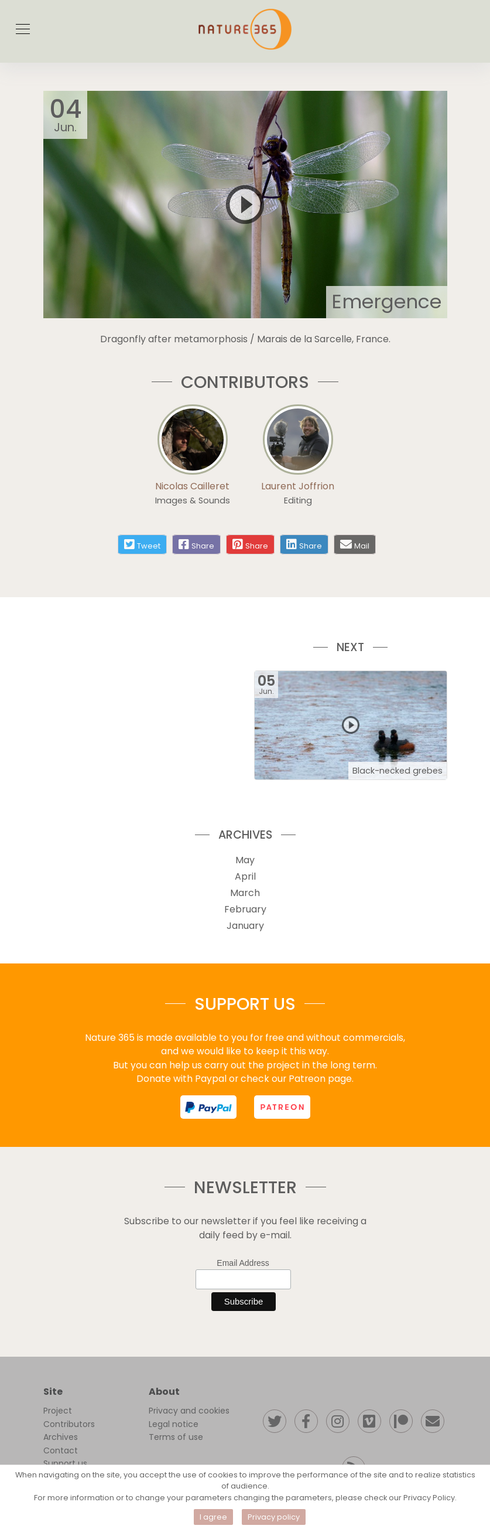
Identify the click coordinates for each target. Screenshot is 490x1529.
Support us (65, 1463)
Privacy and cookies (189, 1410)
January (245, 925)
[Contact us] (432, 1421)
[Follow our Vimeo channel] (369, 1421)
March (245, 893)
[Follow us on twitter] (274, 1421)
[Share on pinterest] (250, 544)
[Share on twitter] (142, 544)
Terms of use (176, 1437)
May (245, 860)
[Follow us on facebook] (306, 1421)
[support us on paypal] (208, 1107)
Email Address (243, 1263)
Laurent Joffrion (297, 486)
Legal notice (173, 1424)
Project (57, 1410)
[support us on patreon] (282, 1107)
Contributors (69, 1424)
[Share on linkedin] (304, 544)
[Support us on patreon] (401, 1421)
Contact (60, 1450)
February (245, 909)
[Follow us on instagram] (337, 1421)
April (245, 876)
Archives (60, 1437)
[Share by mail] (346, 544)
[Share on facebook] (196, 544)
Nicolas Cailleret (192, 486)
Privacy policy (274, 1517)
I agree (213, 1517)
